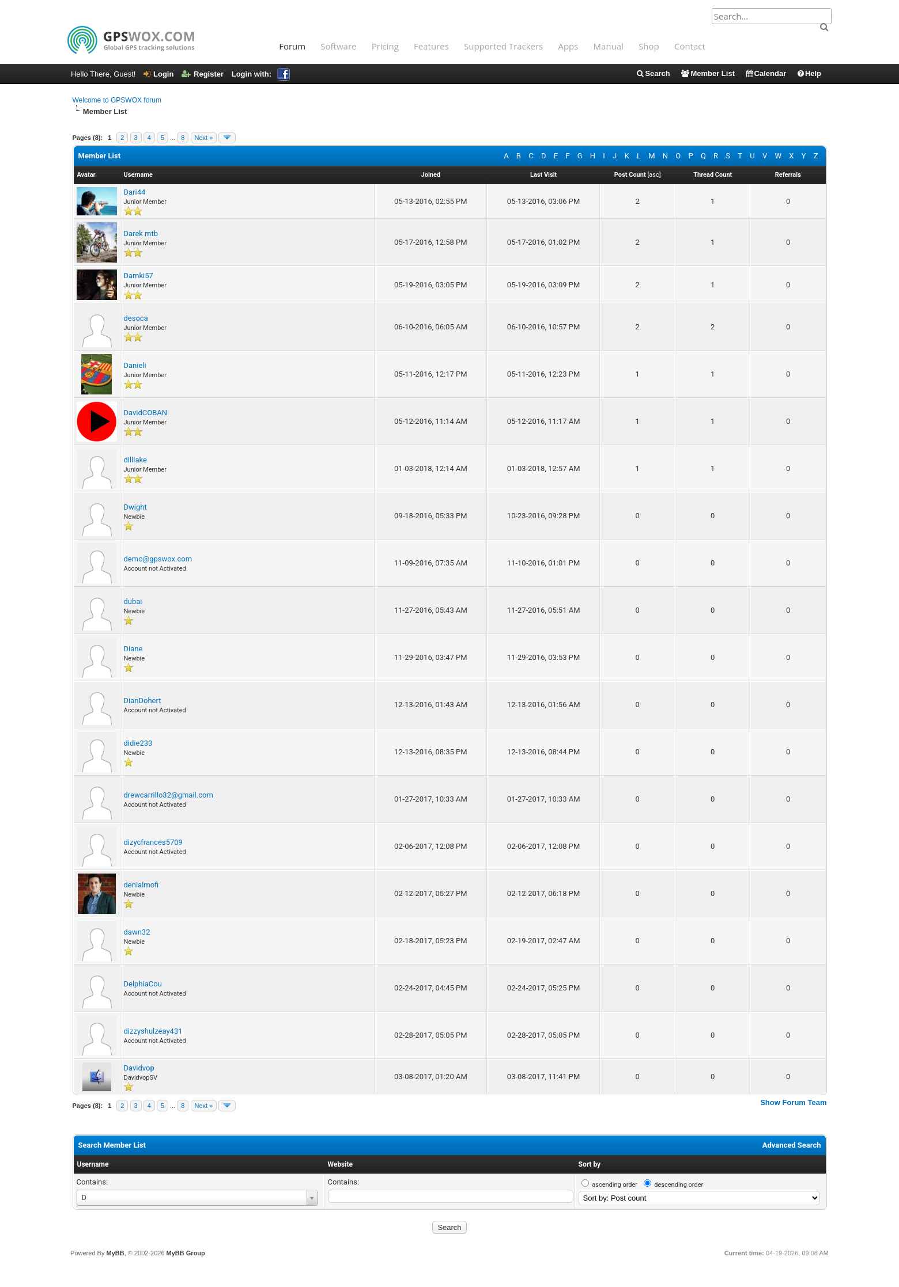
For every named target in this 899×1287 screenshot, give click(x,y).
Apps (568, 46)
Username (93, 1164)
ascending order (614, 1185)
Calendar (766, 73)
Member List (707, 73)
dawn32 (137, 932)
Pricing (385, 46)
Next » (204, 137)
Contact (689, 46)
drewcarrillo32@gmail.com (168, 795)
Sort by (590, 1164)
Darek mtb (141, 233)
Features (431, 46)
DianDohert (142, 700)
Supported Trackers (503, 46)
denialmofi (141, 884)
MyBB (115, 1253)
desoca (136, 318)
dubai (133, 601)
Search (653, 73)
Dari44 (135, 192)
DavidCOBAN (146, 412)
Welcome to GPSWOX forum (117, 100)
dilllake (135, 459)
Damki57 (138, 275)
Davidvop (139, 1068)
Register (203, 74)
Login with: (261, 74)
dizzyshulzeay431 (153, 1031)
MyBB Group (186, 1253)
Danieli (135, 365)
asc (654, 175)
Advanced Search (791, 1145)
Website (340, 1164)
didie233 (138, 743)
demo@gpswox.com (158, 559)
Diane (133, 648)
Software (338, 46)
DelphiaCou (143, 984)
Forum (292, 46)
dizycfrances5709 (153, 842)
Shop (649, 46)
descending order (678, 1185)
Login (158, 74)
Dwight (135, 507)
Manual (609, 46)
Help (808, 73)
